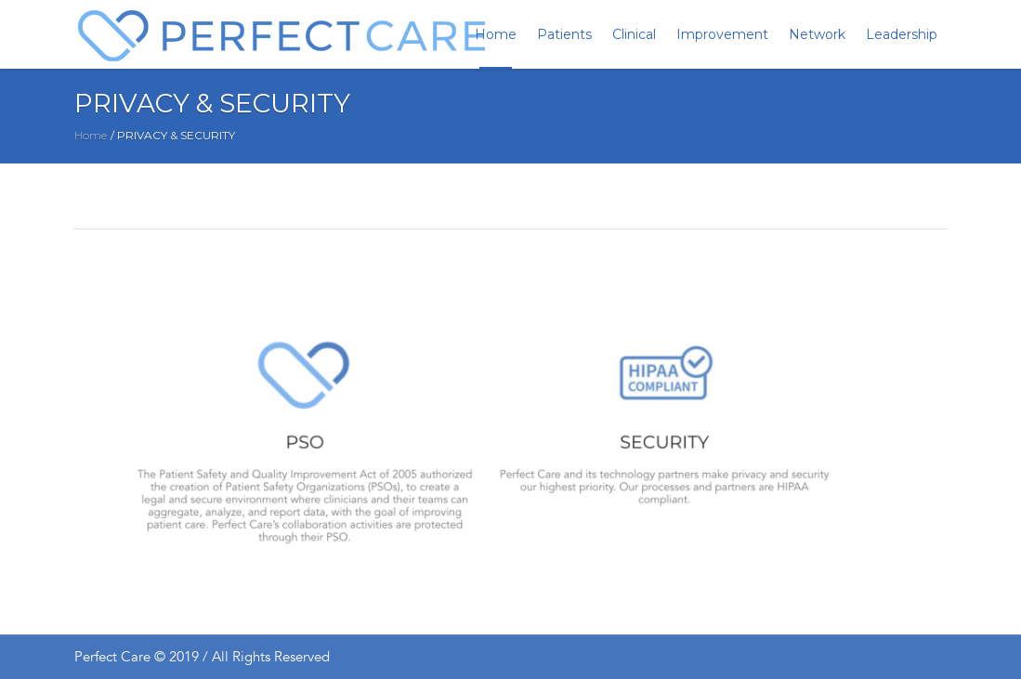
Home (90, 135)
